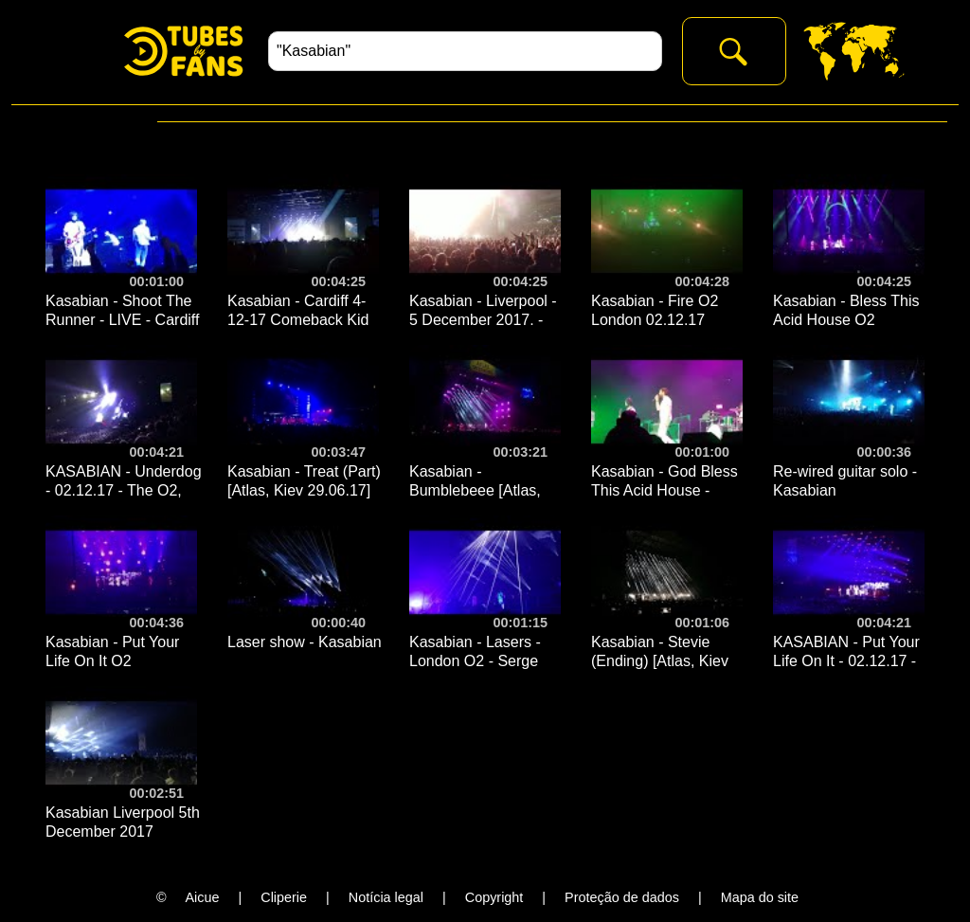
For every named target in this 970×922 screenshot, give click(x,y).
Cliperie (283, 897)
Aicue (203, 897)
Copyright (494, 897)
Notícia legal (386, 897)
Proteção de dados (622, 897)
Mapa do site (760, 897)
